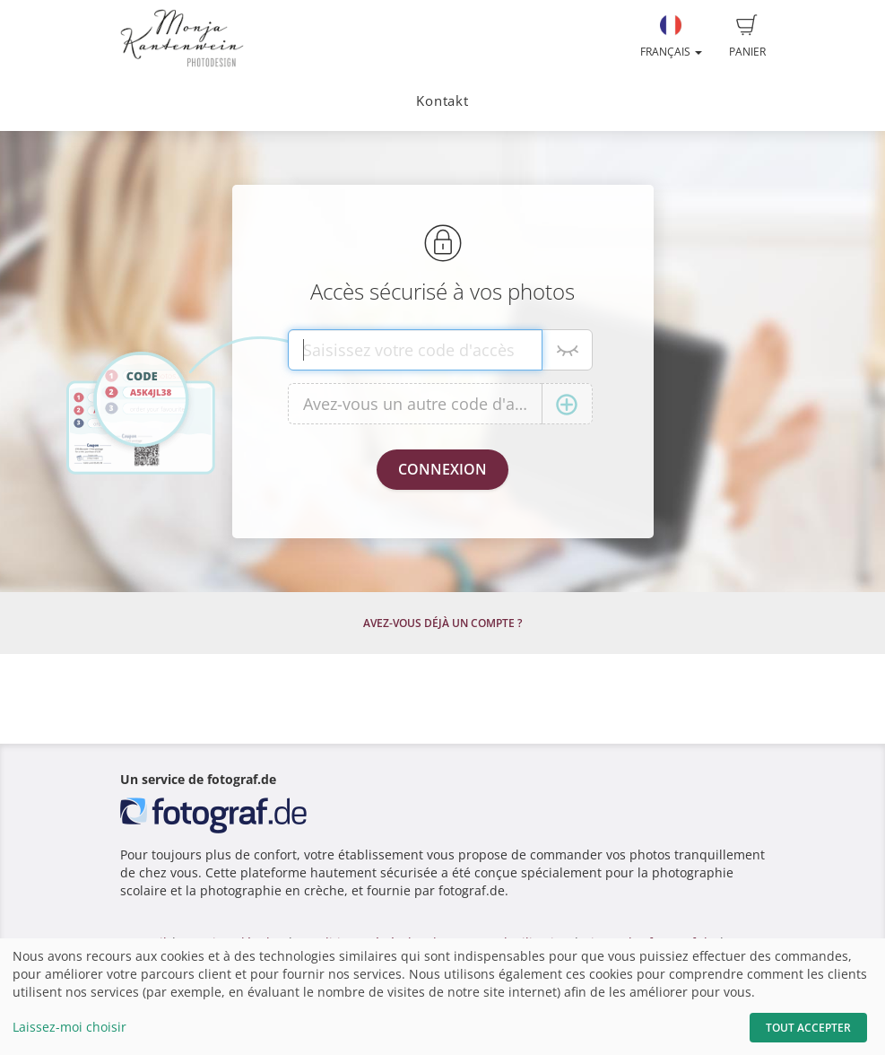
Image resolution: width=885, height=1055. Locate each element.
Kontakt (442, 101)
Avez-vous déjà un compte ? (442, 623)
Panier (747, 36)
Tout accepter (808, 1027)
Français (671, 36)
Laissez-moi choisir (69, 1026)
